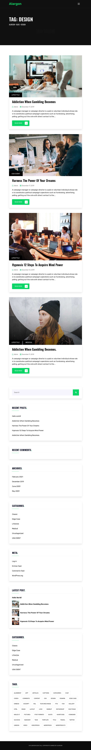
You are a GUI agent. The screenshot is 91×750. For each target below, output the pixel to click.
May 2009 (16, 491)
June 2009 (16, 486)
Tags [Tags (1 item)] (36, 720)
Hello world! (16, 416)
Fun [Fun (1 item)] (63, 704)
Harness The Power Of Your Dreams (34, 180)
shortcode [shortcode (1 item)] (60, 714)
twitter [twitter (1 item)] (71, 720)
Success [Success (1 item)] (17, 720)
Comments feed (18, 571)
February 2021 (17, 477)
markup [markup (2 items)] (49, 709)
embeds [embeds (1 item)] (16, 704)
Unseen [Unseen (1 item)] (16, 725)
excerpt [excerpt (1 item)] (26, 704)
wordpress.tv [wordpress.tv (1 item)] (60, 725)
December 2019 (18, 482)
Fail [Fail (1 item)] (34, 704)
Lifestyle (16, 95)
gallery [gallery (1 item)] (71, 704)
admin (16, 107)
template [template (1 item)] (45, 720)
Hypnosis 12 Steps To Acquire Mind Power (37, 264)
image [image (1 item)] (24, 709)
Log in (14, 561)
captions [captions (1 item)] (46, 693)
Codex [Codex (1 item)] (16, 698)
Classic (14, 514)
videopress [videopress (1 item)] (36, 725)
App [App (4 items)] (26, 693)
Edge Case (16, 519)
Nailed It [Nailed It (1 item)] (17, 714)
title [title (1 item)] (54, 720)
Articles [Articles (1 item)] (35, 693)
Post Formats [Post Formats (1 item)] (39, 714)
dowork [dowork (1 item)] (62, 698)
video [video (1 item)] (25, 725)
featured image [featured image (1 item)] (45, 704)
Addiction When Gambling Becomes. (34, 349)
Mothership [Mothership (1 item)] (60, 709)
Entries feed (16, 566)
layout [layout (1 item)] (32, 709)
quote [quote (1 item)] (50, 714)
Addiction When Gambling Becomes (34, 101)
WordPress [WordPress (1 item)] (48, 725)
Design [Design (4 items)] (53, 698)
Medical (29, 342)
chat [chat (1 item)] (67, 693)
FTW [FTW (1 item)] (56, 704)
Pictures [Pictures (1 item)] (27, 714)
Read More (21, 123)
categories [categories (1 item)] (57, 693)
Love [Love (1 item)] (40, 709)
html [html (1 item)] (15, 709)
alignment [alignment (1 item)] (17, 693)
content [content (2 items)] (37, 698)
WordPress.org (17, 576)
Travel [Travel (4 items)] (62, 720)
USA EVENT (16, 174)
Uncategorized (17, 533)
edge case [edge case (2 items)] (73, 698)
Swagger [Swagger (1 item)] (27, 720)
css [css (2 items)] (45, 698)
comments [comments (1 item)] (26, 698)
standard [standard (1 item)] (72, 714)
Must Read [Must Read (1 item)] (72, 709)
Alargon (15, 4)
